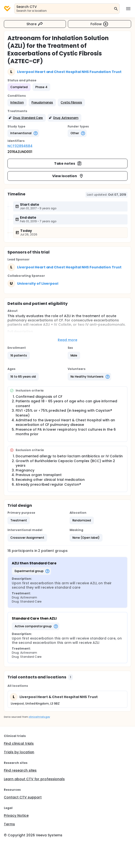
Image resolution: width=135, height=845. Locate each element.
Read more (67, 340)
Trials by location (19, 752)
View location (68, 176)
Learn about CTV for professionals (34, 779)
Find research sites (20, 770)
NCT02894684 (19, 146)
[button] (17, 102)
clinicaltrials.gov (39, 717)
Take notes (68, 163)
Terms (9, 824)
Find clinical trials (19, 743)
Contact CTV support (23, 797)
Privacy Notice (16, 815)
